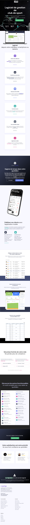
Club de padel (17, 509)
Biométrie (2, 516)
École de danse (17, 505)
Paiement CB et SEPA (3, 503)
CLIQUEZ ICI (20, 370)
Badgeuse (2, 517)
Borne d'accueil (3, 521)
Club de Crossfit (17, 508)
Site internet (2, 508)
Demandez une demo (19, 20)
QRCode (2, 515)
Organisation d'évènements (4, 505)
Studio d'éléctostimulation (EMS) (19, 503)
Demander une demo (19, 180)
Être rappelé (10, 20)
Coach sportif (17, 504)
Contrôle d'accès (3, 504)
